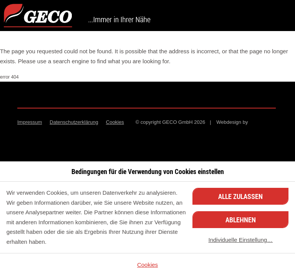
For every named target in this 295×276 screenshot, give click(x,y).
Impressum (29, 122)
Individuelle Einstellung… (241, 240)
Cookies (115, 122)
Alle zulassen (240, 196)
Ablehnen (240, 219)
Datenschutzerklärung (74, 122)
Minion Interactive (264, 122)
